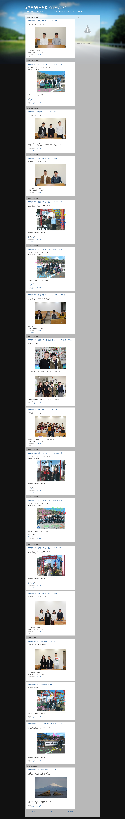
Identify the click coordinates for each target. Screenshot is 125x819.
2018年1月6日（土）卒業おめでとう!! (40, 684)
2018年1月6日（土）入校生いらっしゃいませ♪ (42, 641)
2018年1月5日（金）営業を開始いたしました (42, 769)
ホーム (51, 811)
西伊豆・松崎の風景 (36, 806)
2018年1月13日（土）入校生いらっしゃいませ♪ (43, 593)
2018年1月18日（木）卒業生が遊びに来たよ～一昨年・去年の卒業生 (50, 340)
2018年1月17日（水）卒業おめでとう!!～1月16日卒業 (45, 453)
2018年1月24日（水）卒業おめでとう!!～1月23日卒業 (45, 202)
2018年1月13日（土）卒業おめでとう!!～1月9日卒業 (44, 548)
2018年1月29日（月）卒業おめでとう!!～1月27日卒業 (45, 64)
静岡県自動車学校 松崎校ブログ (45, 7)
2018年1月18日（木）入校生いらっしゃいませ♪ (43, 409)
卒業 (32, 103)
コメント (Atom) (34, 815)
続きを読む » (31, 100)
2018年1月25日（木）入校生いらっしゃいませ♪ (43, 158)
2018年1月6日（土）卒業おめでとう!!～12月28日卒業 (45, 724)
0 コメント (38, 54)
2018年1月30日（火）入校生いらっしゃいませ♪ (43, 21)
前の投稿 (71, 811)
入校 (32, 56)
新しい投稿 (31, 811)
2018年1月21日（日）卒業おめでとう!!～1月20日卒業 (45, 249)
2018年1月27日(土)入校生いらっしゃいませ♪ (42, 112)
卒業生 (33, 403)
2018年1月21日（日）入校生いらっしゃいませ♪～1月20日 (46, 295)
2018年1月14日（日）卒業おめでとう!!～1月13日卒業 (45, 500)
